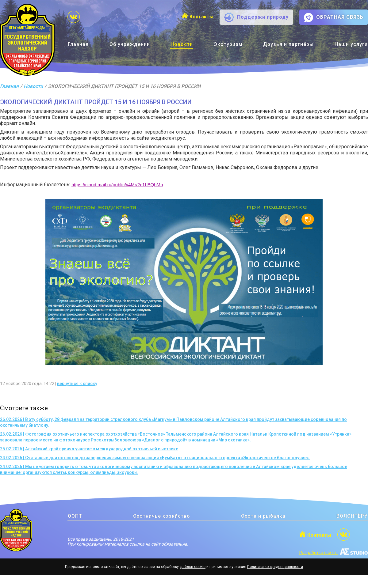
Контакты (201, 17)
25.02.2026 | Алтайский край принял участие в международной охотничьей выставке (89, 448)
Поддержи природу (263, 17)
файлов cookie (192, 567)
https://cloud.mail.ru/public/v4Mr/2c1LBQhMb (117, 184)
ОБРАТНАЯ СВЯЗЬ (339, 17)
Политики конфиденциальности (275, 567)
